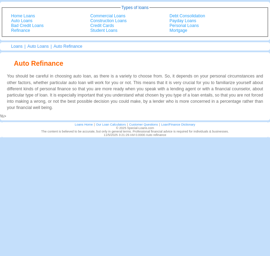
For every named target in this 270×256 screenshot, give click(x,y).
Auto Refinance (67, 46)
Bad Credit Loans (27, 25)
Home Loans (23, 15)
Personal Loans (184, 25)
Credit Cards (102, 25)
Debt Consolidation (187, 15)
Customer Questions (143, 124)
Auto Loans (22, 20)
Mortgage (178, 30)
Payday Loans (182, 20)
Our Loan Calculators (111, 124)
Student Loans (103, 30)
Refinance (20, 30)
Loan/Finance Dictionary (178, 124)
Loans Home (84, 124)
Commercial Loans (107, 15)
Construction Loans (108, 20)
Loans (17, 46)
